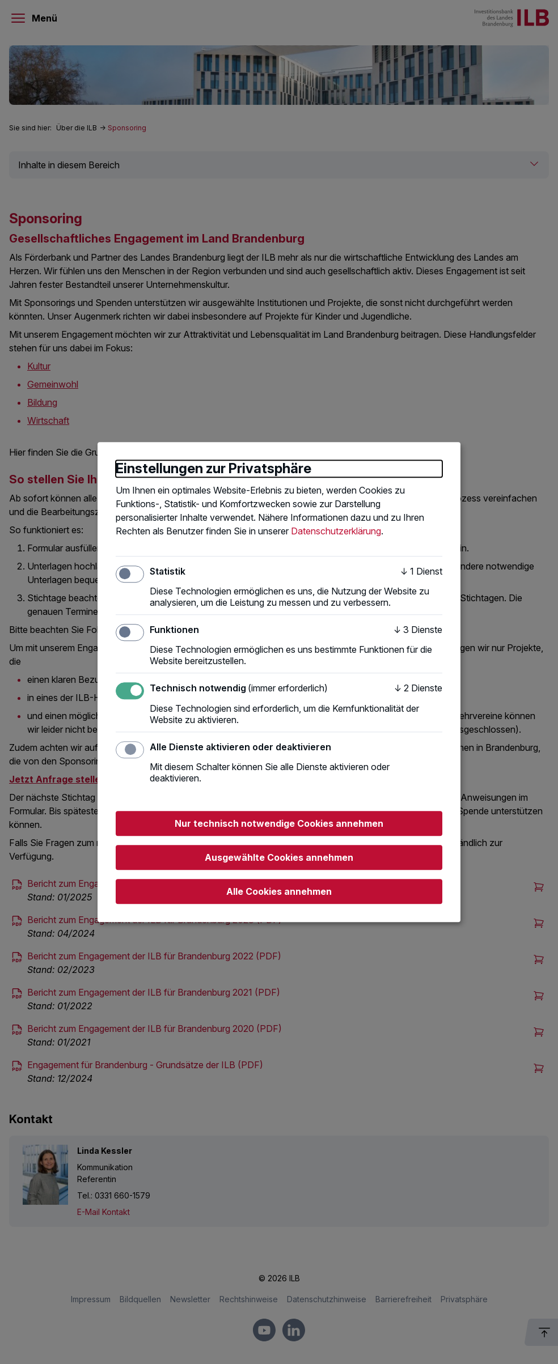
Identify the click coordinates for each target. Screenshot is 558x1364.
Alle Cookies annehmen (279, 891)
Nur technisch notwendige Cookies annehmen (279, 823)
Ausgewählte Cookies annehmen (279, 857)
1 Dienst (421, 571)
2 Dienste (418, 688)
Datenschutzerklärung (336, 531)
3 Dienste (418, 629)
